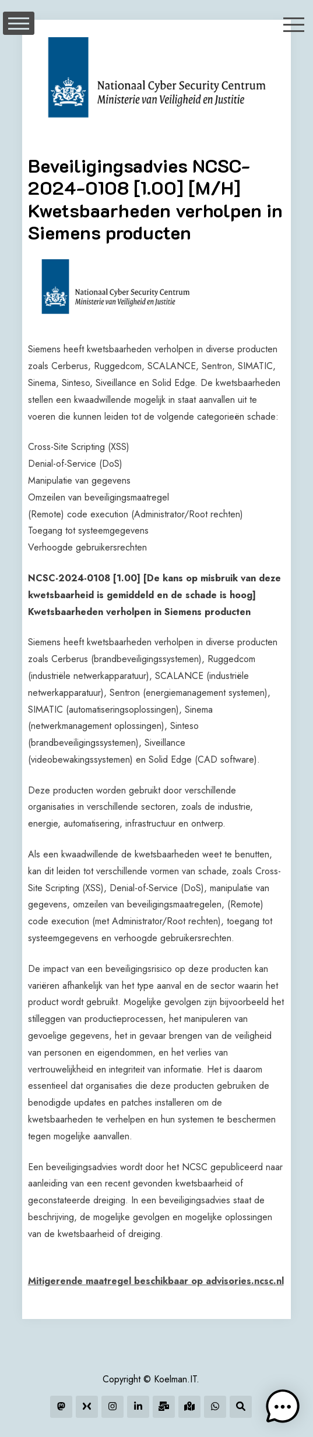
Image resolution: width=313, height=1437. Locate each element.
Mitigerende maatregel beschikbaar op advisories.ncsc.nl (156, 1281)
